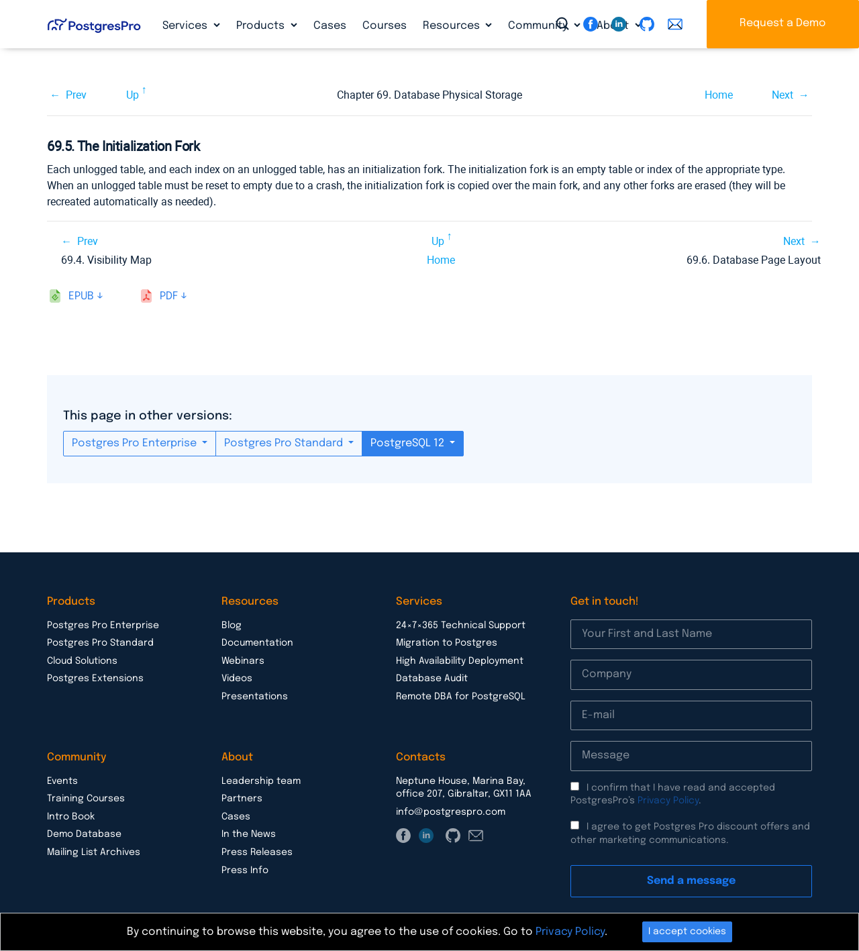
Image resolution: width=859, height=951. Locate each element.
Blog (231, 625)
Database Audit (432, 678)
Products (261, 26)
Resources (453, 26)
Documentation (257, 643)
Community (539, 26)
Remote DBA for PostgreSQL (460, 696)
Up (132, 95)
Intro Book (71, 816)
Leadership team (261, 781)
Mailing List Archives (93, 852)
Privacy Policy (668, 800)
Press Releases (257, 852)
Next (782, 95)
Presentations (254, 696)
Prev (76, 95)
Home (719, 95)
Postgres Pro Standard (285, 443)
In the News (248, 834)
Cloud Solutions (82, 661)
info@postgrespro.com (450, 812)
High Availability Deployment (459, 661)
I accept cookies (687, 931)
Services (186, 26)
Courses (384, 26)
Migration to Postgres (446, 643)
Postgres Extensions (95, 678)
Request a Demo (783, 23)
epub (81, 296)
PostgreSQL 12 (408, 443)
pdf (169, 296)
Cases (329, 26)
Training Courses (86, 798)
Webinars (242, 661)
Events (62, 781)
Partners (241, 798)
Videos (236, 678)
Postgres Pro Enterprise (135, 443)
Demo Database (84, 834)
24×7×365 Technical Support (460, 625)
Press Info (244, 870)
